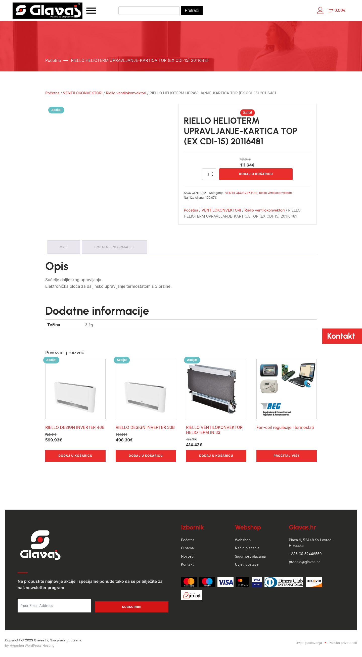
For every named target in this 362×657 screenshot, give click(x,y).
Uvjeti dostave (247, 565)
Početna (53, 61)
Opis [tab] (64, 249)
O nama (187, 549)
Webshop (243, 541)
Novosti (187, 557)
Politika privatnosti (343, 644)
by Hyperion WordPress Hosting (29, 647)
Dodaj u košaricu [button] (75, 457)
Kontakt (187, 565)
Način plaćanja (247, 549)
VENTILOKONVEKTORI (83, 94)
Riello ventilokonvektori (126, 94)
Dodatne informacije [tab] (115, 249)
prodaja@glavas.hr (304, 563)
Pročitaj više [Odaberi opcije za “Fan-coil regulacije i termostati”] (286, 457)
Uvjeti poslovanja (309, 644)
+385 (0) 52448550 (305, 555)
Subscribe (131, 608)
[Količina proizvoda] (209, 176)
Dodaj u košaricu (256, 175)
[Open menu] (97, 11)
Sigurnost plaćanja (250, 557)
